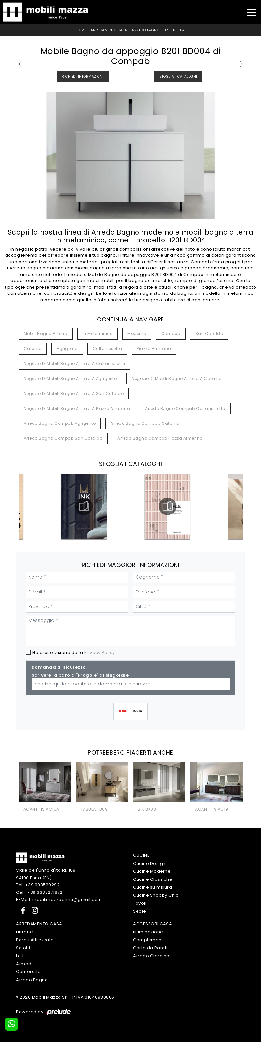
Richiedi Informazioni (83, 76)
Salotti (23, 948)
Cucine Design (149, 863)
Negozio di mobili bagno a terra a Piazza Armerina (77, 408)
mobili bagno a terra (46, 333)
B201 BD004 (174, 30)
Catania (33, 348)
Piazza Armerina (154, 348)
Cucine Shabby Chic (155, 895)
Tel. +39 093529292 (37, 885)
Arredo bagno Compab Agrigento (60, 423)
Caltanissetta (107, 348)
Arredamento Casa (109, 30)
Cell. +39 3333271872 (39, 892)
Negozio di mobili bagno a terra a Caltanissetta (74, 363)
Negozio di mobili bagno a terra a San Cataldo (74, 393)
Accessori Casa (152, 924)
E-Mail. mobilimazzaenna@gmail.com (59, 899)
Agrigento (67, 348)
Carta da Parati (150, 948)
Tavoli (139, 903)
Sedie (139, 911)
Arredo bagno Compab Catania (145, 423)
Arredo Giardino (151, 956)
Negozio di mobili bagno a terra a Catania (177, 378)
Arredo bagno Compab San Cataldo (63, 438)
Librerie (24, 932)
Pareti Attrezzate (35, 940)
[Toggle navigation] (251, 12)
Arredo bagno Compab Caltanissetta (185, 408)
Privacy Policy (99, 652)
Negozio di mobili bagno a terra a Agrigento (70, 378)
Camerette (28, 972)
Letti (20, 956)
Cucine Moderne (152, 871)
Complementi (148, 940)
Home (81, 30)
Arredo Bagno (145, 30)
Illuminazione (148, 932)
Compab (170, 333)
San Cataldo (209, 333)
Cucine (141, 855)
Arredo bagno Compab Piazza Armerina (160, 438)
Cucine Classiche (152, 879)
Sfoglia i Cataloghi (178, 76)
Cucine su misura (152, 887)
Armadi (24, 964)
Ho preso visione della (73, 652)
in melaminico (98, 333)
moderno (136, 333)
